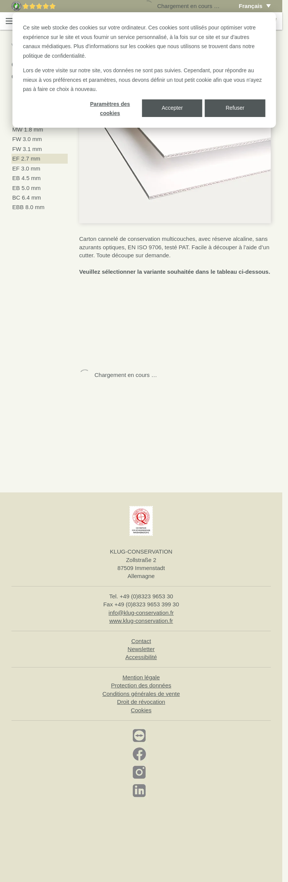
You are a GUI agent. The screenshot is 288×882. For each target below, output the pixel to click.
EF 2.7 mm (26, 158)
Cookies (141, 710)
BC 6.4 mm (26, 197)
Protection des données (141, 685)
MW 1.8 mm (27, 129)
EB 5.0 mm (26, 188)
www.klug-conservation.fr (141, 620)
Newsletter (141, 649)
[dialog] (144, 70)
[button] (10, 21)
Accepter (172, 108)
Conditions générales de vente (141, 693)
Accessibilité (141, 657)
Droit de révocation (141, 701)
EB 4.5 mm (26, 178)
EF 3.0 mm (26, 168)
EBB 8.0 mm (28, 207)
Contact (141, 641)
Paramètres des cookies (110, 109)
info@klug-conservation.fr (141, 612)
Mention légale (141, 677)
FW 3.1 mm (27, 149)
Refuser (235, 108)
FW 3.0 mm (27, 139)
